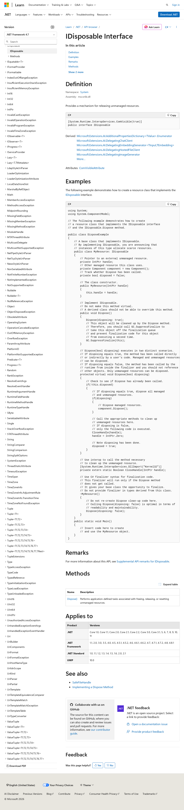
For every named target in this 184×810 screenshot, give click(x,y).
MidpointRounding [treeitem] (17, 210)
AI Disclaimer (11, 793)
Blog (49, 793)
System (84, 92)
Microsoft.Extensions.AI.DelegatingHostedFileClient (108, 150)
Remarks (73, 61)
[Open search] (167, 5)
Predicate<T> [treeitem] (14, 359)
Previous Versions (32, 793)
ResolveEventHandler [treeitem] (18, 386)
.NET (77, 27)
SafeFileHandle (81, 682)
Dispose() (72, 599)
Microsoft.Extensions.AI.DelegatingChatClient (104, 140)
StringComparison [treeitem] (17, 450)
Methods (73, 66)
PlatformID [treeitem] (13, 349)
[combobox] (30, 34)
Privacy (78, 793)
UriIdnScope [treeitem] (14, 668)
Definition (73, 52)
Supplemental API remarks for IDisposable (143, 561)
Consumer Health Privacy (103, 793)
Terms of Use (131, 793)
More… (81, 159)
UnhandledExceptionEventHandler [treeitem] (26, 631)
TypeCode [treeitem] (12, 572)
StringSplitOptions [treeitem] (17, 455)
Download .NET (169, 14)
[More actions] (176, 27)
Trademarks (149, 793)
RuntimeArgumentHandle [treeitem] (21, 391)
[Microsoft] (6, 5)
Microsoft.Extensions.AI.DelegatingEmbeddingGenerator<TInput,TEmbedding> (125, 145)
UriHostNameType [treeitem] (17, 663)
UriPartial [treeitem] (12, 684)
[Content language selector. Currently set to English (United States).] (20, 785)
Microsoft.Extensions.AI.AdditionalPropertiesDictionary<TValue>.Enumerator (124, 136)
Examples (73, 57)
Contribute (64, 793)
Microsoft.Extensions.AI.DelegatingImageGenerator (108, 154)
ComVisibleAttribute (91, 168)
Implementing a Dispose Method (92, 687)
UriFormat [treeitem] (12, 652)
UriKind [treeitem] (11, 673)
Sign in (176, 4)
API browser (90, 27)
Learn (69, 27)
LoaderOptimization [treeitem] (18, 173)
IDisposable (73, 195)
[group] (123, 374)
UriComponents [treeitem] (16, 647)
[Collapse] (52, 27)
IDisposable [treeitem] (16, 51)
